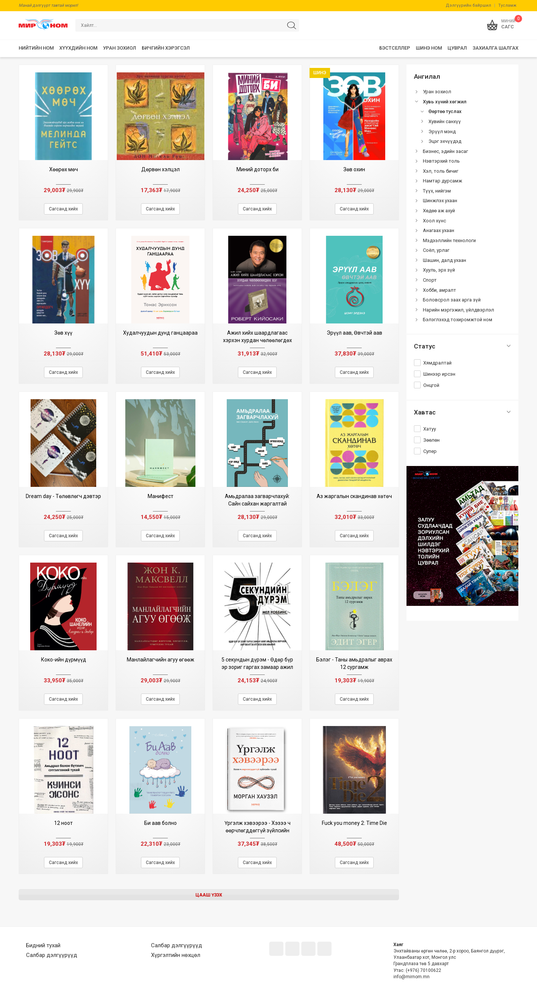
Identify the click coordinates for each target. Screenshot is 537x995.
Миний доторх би (257, 169)
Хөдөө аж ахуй (439, 210)
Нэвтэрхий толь (441, 161)
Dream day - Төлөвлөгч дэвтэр (63, 496)
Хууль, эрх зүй (439, 270)
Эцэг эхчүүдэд (444, 141)
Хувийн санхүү (444, 121)
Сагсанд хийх (63, 209)
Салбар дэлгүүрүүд (51, 955)
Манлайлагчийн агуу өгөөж (160, 660)
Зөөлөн (431, 440)
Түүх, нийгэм (437, 191)
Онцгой (431, 385)
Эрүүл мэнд (442, 131)
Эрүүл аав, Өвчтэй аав (354, 333)
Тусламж (507, 5)
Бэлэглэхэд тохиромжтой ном (457, 319)
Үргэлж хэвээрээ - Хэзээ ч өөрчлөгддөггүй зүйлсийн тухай (257, 830)
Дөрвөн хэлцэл (160, 169)
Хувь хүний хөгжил (445, 101)
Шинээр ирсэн (439, 374)
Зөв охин (354, 169)
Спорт (430, 280)
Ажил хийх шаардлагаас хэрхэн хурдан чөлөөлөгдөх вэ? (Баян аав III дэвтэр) (257, 340)
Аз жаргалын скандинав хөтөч (354, 496)
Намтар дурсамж (442, 181)
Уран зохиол (437, 91)
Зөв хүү (63, 333)
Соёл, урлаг (436, 250)
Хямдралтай (437, 363)
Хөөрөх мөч (63, 169)
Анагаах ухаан (438, 230)
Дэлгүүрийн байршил (468, 5)
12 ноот (63, 823)
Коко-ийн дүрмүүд (63, 660)
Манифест (160, 496)
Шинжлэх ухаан (440, 200)
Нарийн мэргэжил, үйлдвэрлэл (458, 310)
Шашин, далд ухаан (444, 260)
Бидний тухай (43, 945)
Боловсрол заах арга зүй (452, 300)
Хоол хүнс (434, 220)
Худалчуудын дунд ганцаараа (160, 333)
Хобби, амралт (439, 290)
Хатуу (429, 429)
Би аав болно (160, 823)
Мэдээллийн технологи (449, 240)
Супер (430, 451)
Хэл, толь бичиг (440, 171)
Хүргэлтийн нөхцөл (175, 955)
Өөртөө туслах (445, 111)
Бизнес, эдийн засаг (445, 151)
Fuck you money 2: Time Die (354, 823)
